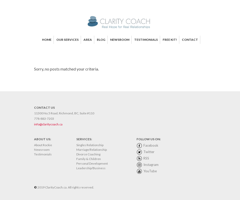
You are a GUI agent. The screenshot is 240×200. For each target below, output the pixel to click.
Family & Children (88, 159)
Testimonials (43, 154)
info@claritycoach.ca (48, 124)
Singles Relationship (89, 145)
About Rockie (43, 145)
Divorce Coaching (88, 154)
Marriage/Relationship (91, 150)
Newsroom (42, 150)
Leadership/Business (91, 168)
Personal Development (92, 163)
